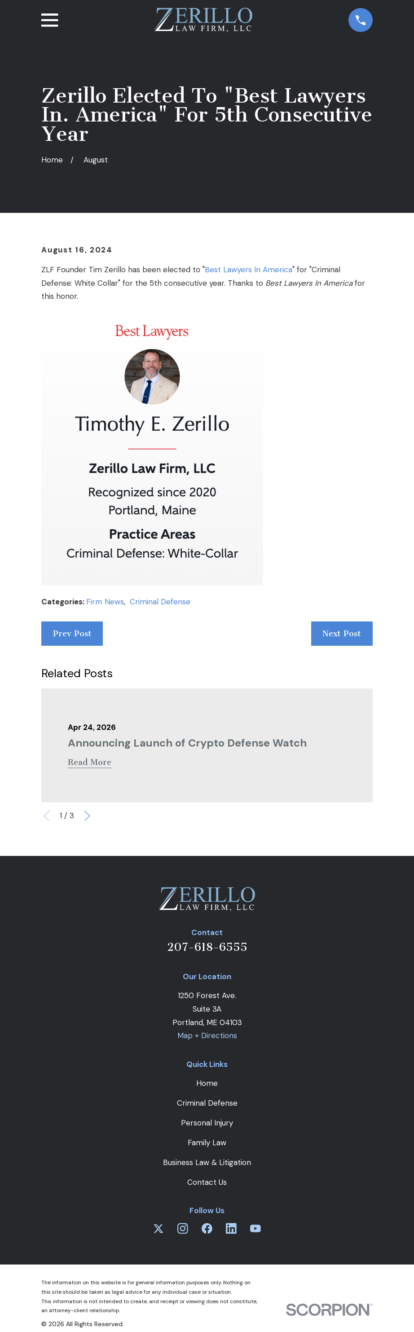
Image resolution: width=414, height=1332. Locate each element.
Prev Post (72, 634)
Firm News (105, 602)
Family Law (207, 1143)
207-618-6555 (207, 947)
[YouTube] (255, 1228)
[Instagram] (182, 1228)
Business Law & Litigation (207, 1162)
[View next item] (87, 815)
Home (207, 1083)
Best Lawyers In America (248, 269)
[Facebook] (207, 1228)
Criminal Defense (160, 602)
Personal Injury (207, 1123)
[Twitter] (158, 1228)
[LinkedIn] (231, 1228)
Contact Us (207, 1182)
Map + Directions (207, 1035)
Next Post (341, 634)
